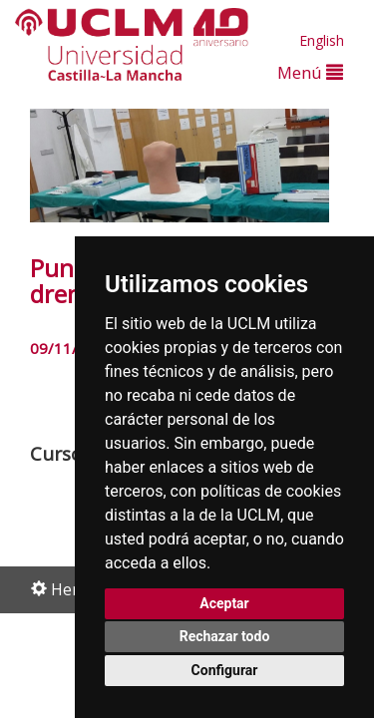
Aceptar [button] (224, 603)
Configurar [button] (224, 670)
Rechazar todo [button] (225, 636)
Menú (310, 72)
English (321, 40)
